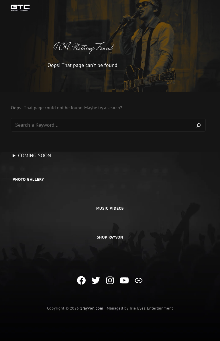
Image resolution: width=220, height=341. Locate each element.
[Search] (198, 125)
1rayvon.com (91, 308)
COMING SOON (34, 155)
